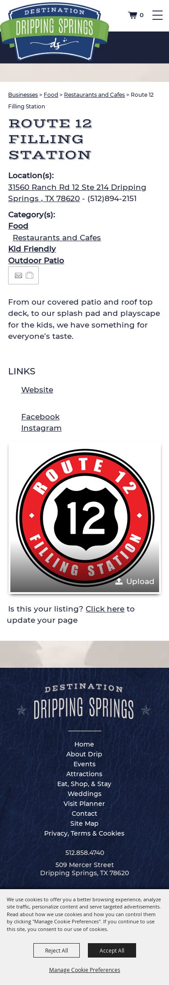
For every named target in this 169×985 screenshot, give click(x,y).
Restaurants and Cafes (94, 94)
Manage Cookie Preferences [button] (84, 969)
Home (84, 744)
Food (51, 94)
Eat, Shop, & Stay (84, 783)
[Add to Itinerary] (30, 274)
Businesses (23, 94)
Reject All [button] (56, 950)
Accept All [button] (112, 950)
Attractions (84, 774)
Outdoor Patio (36, 260)
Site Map (84, 823)
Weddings (84, 793)
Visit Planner (84, 803)
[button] (85, 518)
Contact (84, 813)
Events (84, 764)
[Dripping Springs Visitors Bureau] (54, 32)
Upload (140, 581)
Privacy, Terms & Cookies (84, 833)
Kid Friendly (32, 248)
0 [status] (142, 14)
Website (37, 389)
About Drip (84, 754)
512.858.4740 (84, 853)
